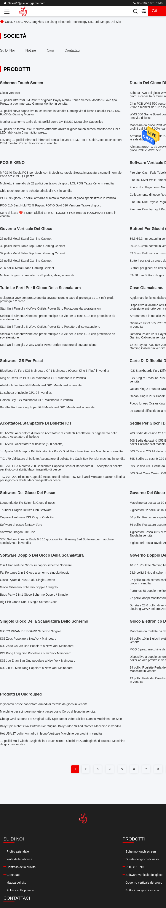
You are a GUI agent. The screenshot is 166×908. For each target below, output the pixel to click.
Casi (50, 50)
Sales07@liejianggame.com (24, 3)
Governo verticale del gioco (64, 882)
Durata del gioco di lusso (62, 859)
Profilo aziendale (17, 851)
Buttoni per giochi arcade (62, 890)
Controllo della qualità (21, 867)
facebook (96, 880)
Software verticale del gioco (64, 875)
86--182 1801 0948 (148, 3)
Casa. (9, 22)
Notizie (31, 50)
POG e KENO (55, 867)
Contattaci (72, 50)
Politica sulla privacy (20, 890)
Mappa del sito (16, 882)
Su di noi (7, 50)
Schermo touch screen (61, 851)
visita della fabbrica (19, 859)
